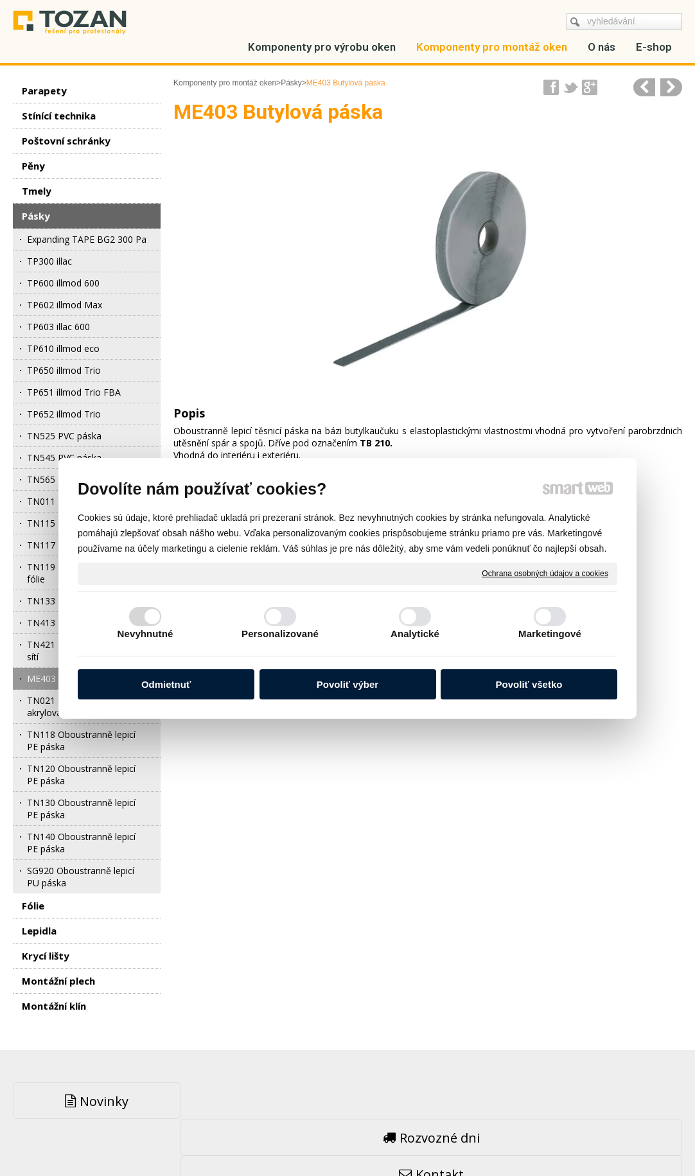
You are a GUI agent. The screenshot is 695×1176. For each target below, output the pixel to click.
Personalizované (280, 633)
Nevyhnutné (145, 633)
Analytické (415, 633)
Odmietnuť (166, 684)
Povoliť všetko (529, 684)
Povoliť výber (347, 684)
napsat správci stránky (316, 1137)
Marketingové (549, 633)
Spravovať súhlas (543, 1137)
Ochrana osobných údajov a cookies (545, 572)
